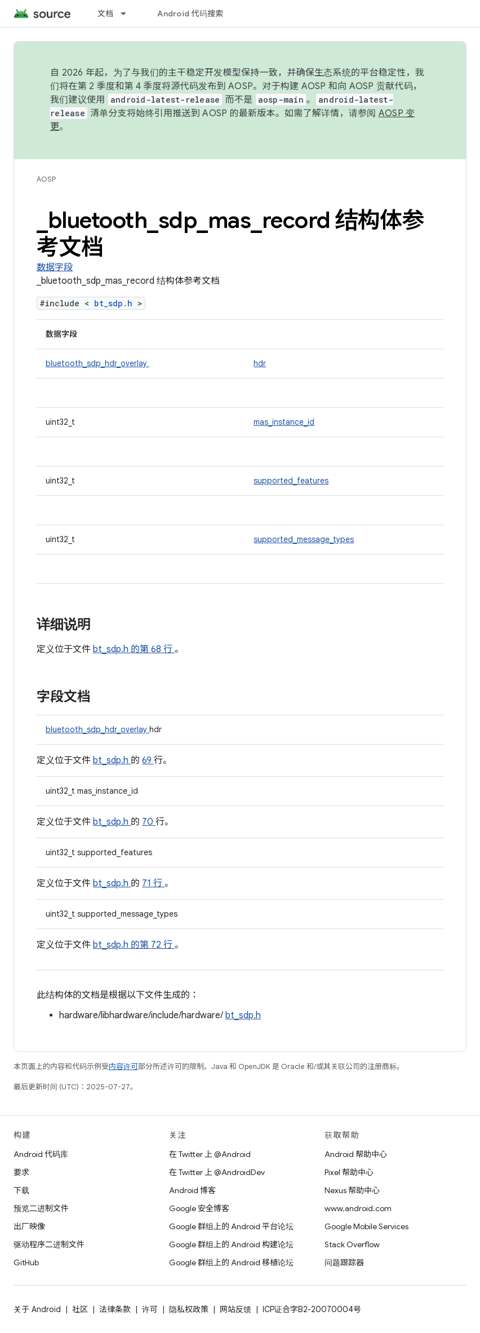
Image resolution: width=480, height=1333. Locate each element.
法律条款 (115, 1309)
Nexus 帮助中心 (352, 1190)
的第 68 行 (151, 649)
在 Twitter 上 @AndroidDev (217, 1172)
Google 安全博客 (199, 1208)
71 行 (153, 883)
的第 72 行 (151, 945)
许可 (150, 1309)
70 (148, 822)
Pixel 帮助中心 (349, 1172)
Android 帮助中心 (356, 1154)
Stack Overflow (352, 1244)
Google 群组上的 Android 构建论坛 (231, 1244)
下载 (21, 1190)
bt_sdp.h (115, 303)
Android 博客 (192, 1190)
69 (148, 760)
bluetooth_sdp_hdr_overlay (97, 363)
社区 (80, 1309)
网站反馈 (235, 1309)
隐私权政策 (188, 1309)
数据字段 (55, 267)
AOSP (46, 179)
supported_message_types (304, 539)
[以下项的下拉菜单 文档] (128, 13)
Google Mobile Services (366, 1226)
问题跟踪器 (344, 1262)
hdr (260, 363)
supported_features (291, 481)
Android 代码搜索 (190, 13)
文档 (105, 13)
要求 (21, 1172)
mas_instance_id (284, 422)
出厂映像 (29, 1226)
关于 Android (37, 1309)
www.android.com (358, 1208)
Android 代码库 (41, 1154)
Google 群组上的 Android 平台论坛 (231, 1226)
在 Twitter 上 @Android (210, 1154)
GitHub (26, 1262)
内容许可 (123, 1066)
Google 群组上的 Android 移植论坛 (231, 1262)
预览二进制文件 (41, 1208)
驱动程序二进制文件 (49, 1244)
